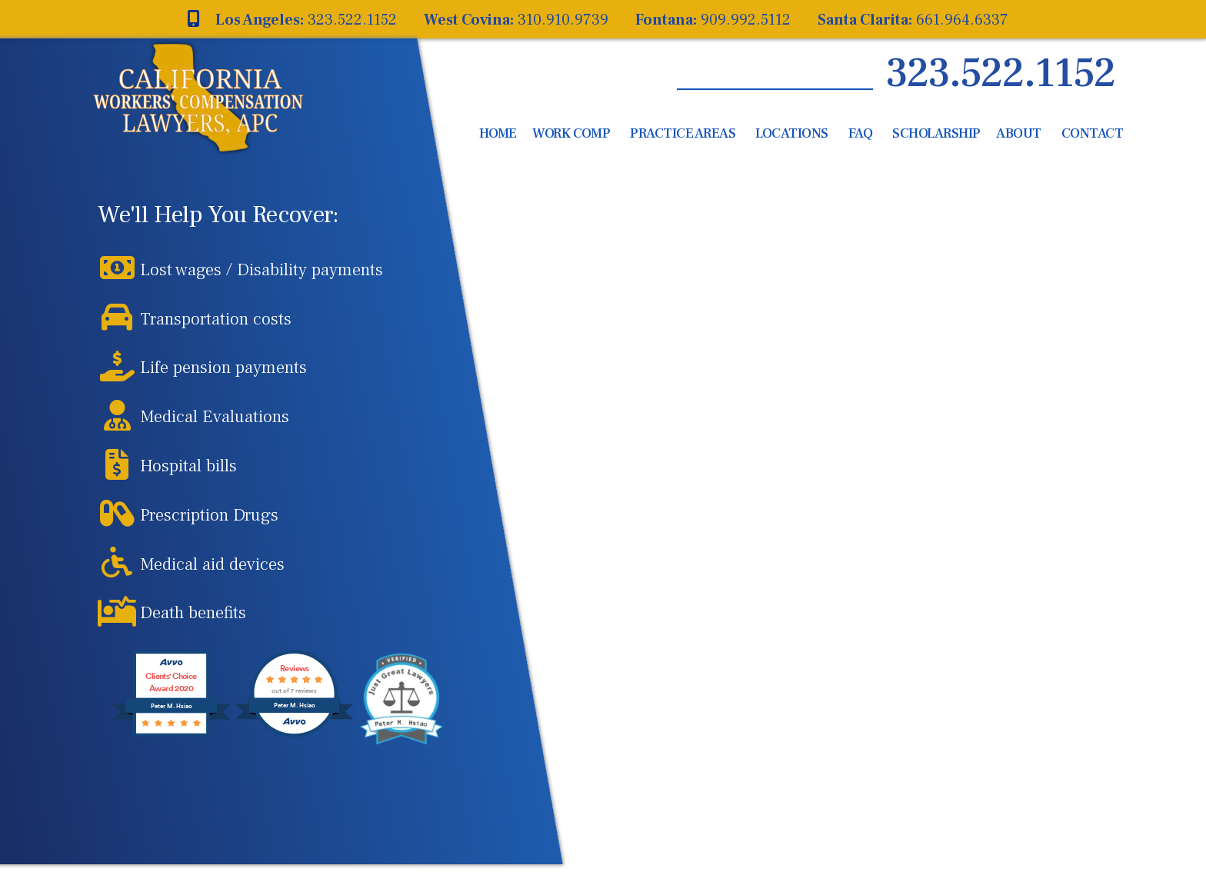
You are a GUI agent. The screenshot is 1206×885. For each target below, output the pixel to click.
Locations (791, 133)
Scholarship (936, 133)
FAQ (860, 133)
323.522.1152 (1000, 74)
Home (498, 133)
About (1018, 133)
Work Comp (571, 133)
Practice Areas (682, 133)
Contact (1092, 133)
